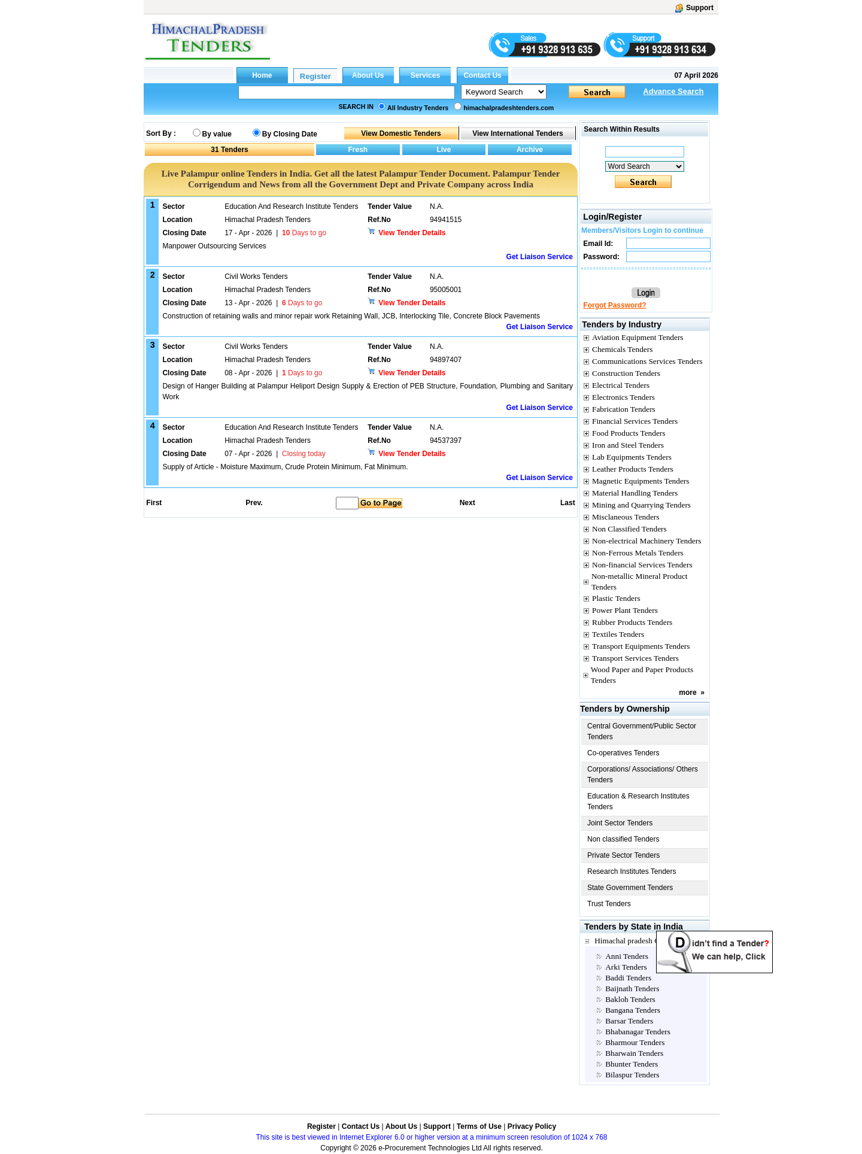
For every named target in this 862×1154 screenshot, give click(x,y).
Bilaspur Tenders (632, 1074)
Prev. (253, 503)
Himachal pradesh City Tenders (644, 940)
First (153, 503)
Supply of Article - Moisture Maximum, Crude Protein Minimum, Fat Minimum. (285, 467)
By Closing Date (289, 134)
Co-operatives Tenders (623, 753)
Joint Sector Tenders (619, 823)
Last (567, 503)
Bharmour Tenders (634, 1042)
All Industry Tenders (417, 107)
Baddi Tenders (628, 977)
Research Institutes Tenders (631, 871)
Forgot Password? (614, 305)
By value (217, 134)
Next (467, 503)
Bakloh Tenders (630, 999)
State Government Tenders (630, 887)
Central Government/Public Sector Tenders (641, 731)
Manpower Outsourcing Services (214, 246)
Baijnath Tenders (632, 988)
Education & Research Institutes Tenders (638, 801)
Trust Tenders (609, 904)
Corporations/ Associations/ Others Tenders (642, 774)
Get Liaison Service (539, 257)
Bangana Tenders (632, 1010)
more (687, 692)
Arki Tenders (626, 966)
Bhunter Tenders (631, 1063)
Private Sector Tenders (623, 855)
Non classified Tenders (623, 839)
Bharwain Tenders (634, 1053)
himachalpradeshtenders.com (508, 107)
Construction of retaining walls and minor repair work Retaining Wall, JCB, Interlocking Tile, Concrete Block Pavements (351, 316)
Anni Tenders (626, 956)
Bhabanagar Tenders (637, 1031)
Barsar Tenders (629, 1020)
